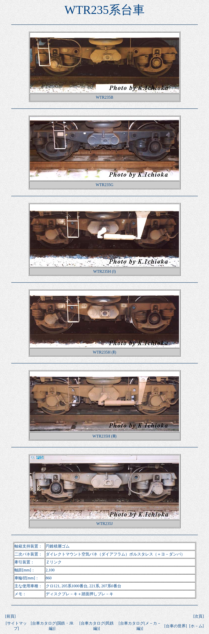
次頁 (199, 616)
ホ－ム (197, 626)
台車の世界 (176, 626)
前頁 (10, 616)
